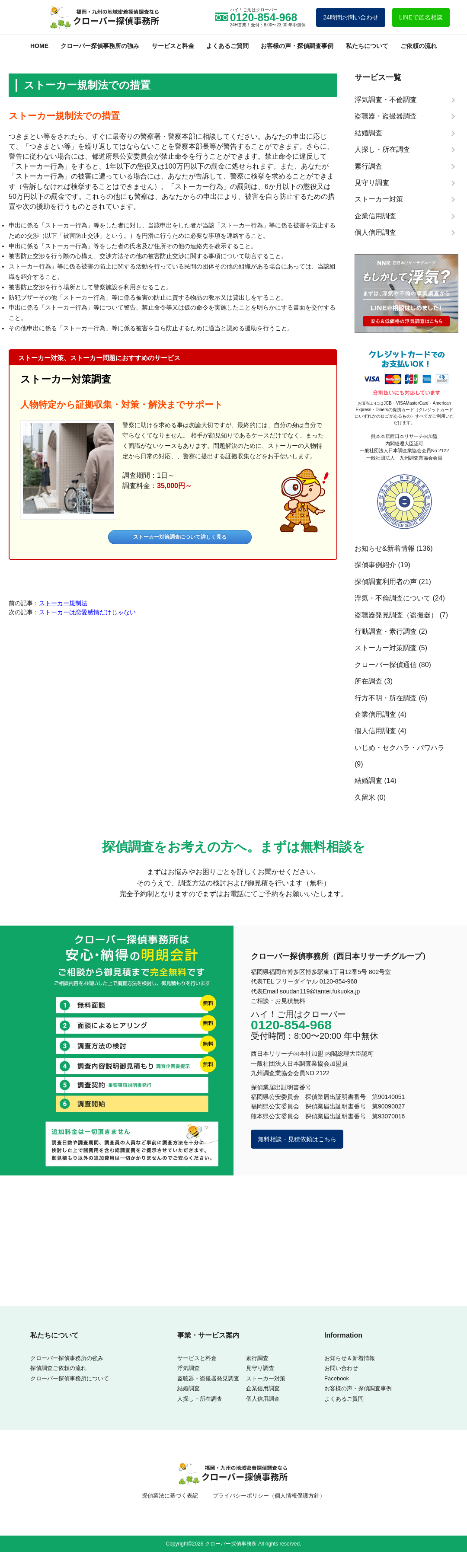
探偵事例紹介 (375, 564)
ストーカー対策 (265, 1378)
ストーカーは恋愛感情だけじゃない (87, 612)
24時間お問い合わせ (350, 17)
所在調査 (368, 681)
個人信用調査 (375, 730)
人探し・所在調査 (199, 1399)
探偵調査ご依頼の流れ (58, 1368)
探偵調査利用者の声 (386, 581)
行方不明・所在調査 (386, 698)
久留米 (365, 797)
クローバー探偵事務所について (69, 1378)
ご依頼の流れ (418, 45)
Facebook (336, 1378)
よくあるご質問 (227, 45)
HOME (39, 45)
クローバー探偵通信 (386, 664)
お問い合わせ (341, 1368)
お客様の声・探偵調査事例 (297, 45)
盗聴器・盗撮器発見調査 (208, 1378)
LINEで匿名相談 (421, 17)
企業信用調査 (375, 714)
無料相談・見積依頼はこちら (297, 1139)
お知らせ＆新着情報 (349, 1358)
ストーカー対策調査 (65, 379)
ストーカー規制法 (63, 603)
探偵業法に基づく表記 (170, 1495)
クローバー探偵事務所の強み (100, 45)
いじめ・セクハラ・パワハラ (400, 747)
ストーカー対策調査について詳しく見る (180, 537)
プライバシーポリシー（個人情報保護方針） (269, 1495)
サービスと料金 (173, 45)
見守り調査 (260, 1368)
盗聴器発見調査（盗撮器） (396, 615)
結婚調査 (368, 780)
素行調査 (257, 1358)
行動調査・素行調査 (386, 631)
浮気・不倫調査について (393, 598)
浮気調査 (188, 1368)
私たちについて (367, 45)
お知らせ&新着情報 (385, 548)
